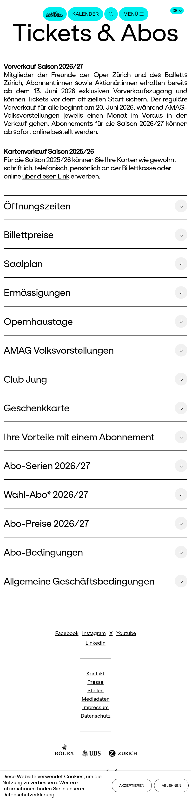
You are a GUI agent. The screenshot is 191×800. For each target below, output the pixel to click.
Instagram (94, 638)
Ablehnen (171, 785)
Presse (95, 687)
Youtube (126, 638)
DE (177, 11)
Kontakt (95, 678)
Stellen (95, 695)
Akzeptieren (131, 785)
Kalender (85, 14)
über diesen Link (45, 176)
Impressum (95, 712)
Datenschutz (96, 721)
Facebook (67, 638)
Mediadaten (96, 704)
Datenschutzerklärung (28, 794)
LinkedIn (95, 648)
